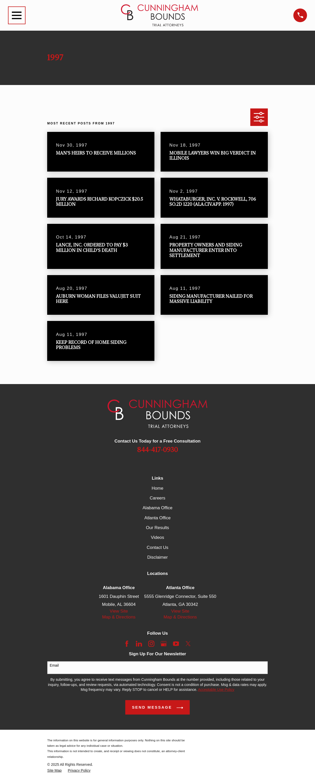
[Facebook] (127, 644)
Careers (157, 498)
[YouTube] (176, 644)
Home (157, 488)
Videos (157, 537)
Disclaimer (157, 557)
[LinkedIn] (139, 644)
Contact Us (157, 547)
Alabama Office (157, 507)
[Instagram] (151, 644)
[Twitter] (188, 644)
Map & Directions (118, 617)
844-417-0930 (157, 450)
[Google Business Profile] (164, 644)
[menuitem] (54, 770)
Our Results (157, 527)
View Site (119, 611)
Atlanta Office (157, 517)
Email (54, 665)
